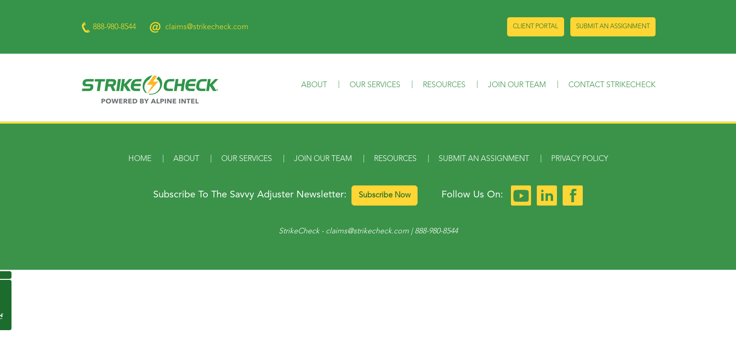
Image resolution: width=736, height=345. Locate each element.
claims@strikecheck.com (207, 27)
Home (139, 159)
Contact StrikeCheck (612, 85)
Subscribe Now (384, 195)
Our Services (375, 85)
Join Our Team (517, 85)
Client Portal (535, 26)
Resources (444, 85)
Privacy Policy (579, 159)
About (314, 85)
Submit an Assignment (613, 26)
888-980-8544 (436, 231)
